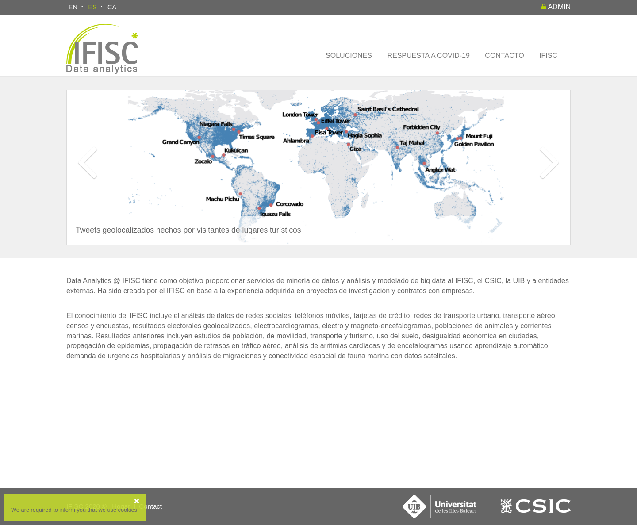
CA (111, 7)
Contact (150, 506)
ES (92, 7)
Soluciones (349, 55)
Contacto (504, 55)
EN (73, 7)
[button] (87, 183)
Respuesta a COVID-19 (428, 55)
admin (556, 7)
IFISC (548, 55)
